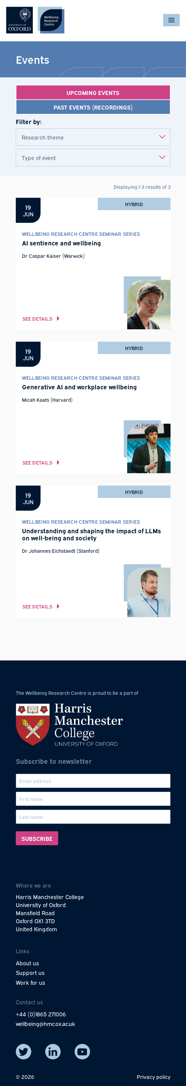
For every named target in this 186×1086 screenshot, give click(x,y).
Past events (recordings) (93, 107)
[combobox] (93, 137)
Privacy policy (154, 1076)
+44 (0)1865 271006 (41, 1014)
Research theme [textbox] (43, 137)
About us (27, 963)
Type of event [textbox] (39, 157)
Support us (30, 972)
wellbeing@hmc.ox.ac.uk (45, 1023)
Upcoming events (93, 92)
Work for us (30, 982)
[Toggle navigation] (171, 20)
